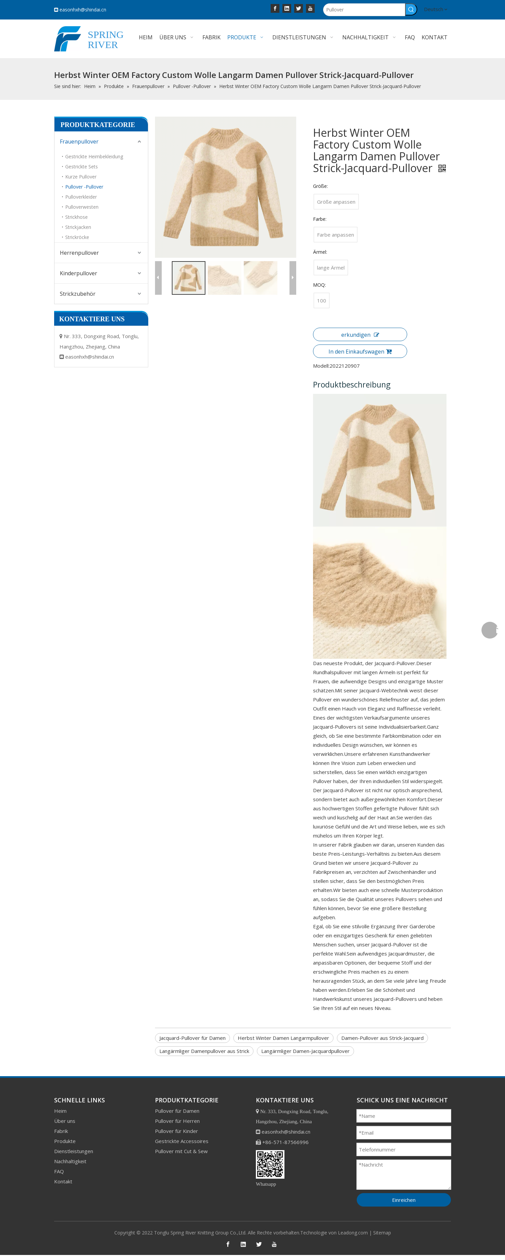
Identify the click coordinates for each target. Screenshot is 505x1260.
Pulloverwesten (82, 207)
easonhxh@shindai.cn (83, 9)
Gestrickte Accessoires (181, 1136)
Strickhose (76, 217)
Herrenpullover (79, 252)
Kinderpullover (78, 273)
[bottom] (270, 1159)
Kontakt (63, 1176)
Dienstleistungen (73, 1146)
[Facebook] (275, 8)
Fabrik (61, 1126)
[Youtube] (310, 8)
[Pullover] (364, 9)
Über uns (64, 1116)
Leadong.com (353, 1228)
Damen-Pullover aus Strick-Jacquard (382, 1033)
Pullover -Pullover (84, 187)
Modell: (319, 365)
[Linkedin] (286, 8)
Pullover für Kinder (176, 1126)
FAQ (59, 1166)
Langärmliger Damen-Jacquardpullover (305, 1046)
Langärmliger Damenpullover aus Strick (204, 1046)
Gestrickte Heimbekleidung (94, 156)
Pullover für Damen (177, 1106)
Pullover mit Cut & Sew (181, 1146)
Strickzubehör (77, 293)
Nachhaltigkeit (70, 1156)
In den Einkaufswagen (357, 351)
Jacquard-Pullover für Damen (192, 1033)
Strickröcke (77, 237)
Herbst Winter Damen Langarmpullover (283, 1033)
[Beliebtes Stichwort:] (411, 9)
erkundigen (358, 334)
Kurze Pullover (80, 176)
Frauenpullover (79, 141)
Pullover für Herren (177, 1116)
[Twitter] (298, 8)
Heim (60, 1106)
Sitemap (382, 1228)
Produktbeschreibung (349, 384)
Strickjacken (78, 227)
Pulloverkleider (81, 197)
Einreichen (404, 1195)
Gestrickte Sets (81, 166)
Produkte (65, 1136)
